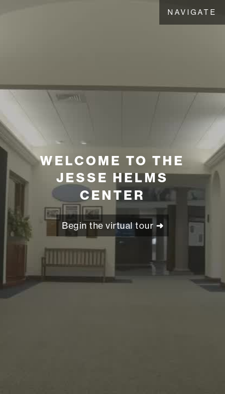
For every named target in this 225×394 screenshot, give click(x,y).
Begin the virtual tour (112, 225)
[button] (192, 12)
